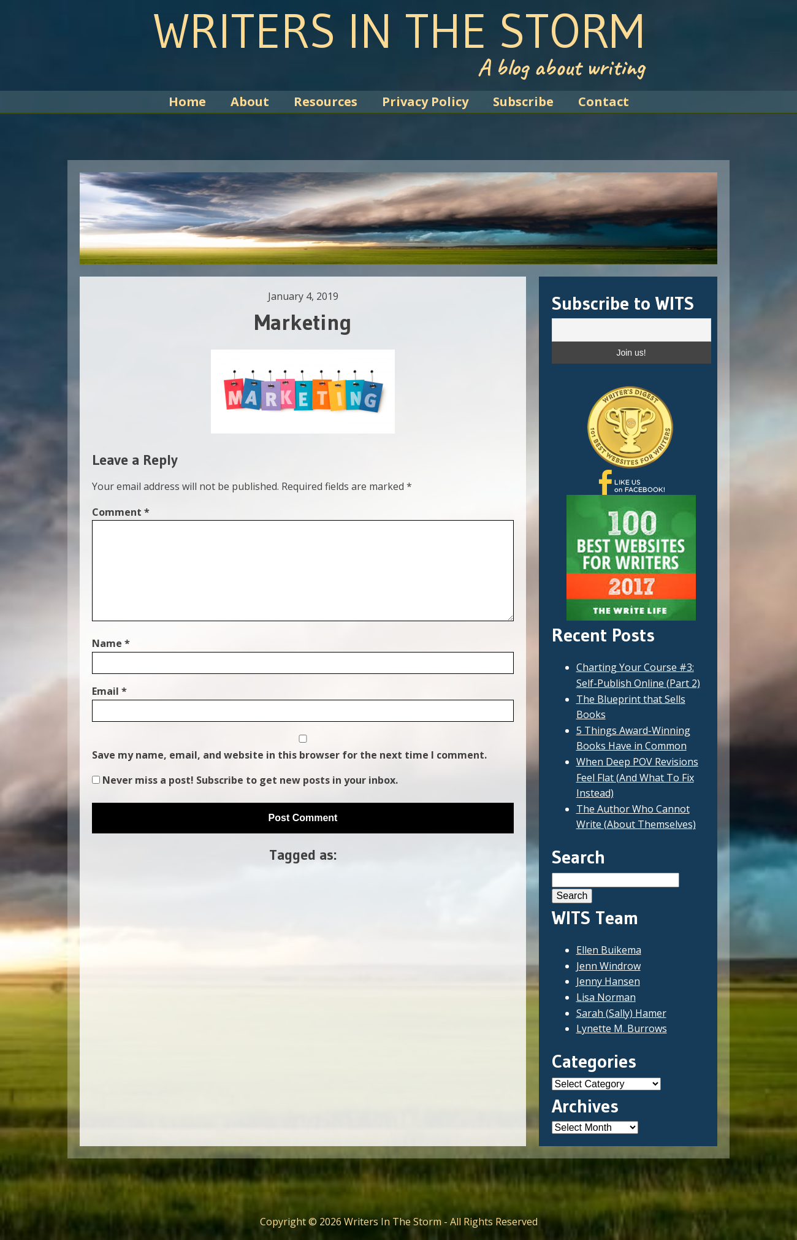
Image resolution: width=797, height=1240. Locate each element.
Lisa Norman (606, 997)
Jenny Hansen (608, 981)
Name (111, 643)
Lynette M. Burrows (621, 1028)
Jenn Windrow (608, 966)
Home (187, 101)
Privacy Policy (425, 101)
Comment (121, 512)
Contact (603, 101)
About (250, 101)
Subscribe (523, 101)
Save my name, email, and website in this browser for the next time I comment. (289, 755)
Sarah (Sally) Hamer (621, 1013)
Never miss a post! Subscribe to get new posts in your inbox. (245, 780)
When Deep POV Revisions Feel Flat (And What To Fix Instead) (637, 777)
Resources (325, 101)
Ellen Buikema (608, 950)
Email (109, 691)
